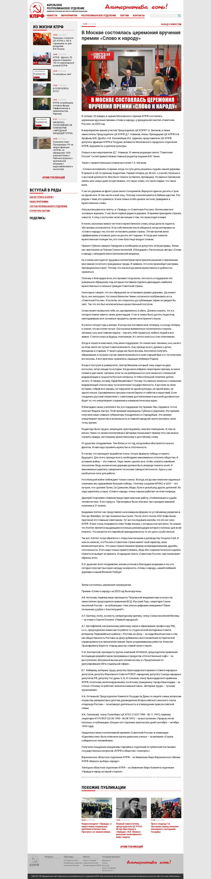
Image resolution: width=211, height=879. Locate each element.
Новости (52, 15)
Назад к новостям (171, 24)
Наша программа (39, 201)
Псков (104, 863)
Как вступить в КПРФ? (41, 197)
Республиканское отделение (98, 15)
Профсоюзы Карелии (73, 863)
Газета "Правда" (90, 860)
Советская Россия (90, 863)
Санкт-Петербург (109, 868)
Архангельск (107, 870)
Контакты (139, 15)
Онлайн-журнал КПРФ (92, 865)
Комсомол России (71, 865)
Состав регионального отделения (48, 206)
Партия (124, 15)
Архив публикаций (53, 177)
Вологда (105, 865)
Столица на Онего (71, 860)
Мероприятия (69, 15)
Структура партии (40, 211)
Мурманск (106, 860)
